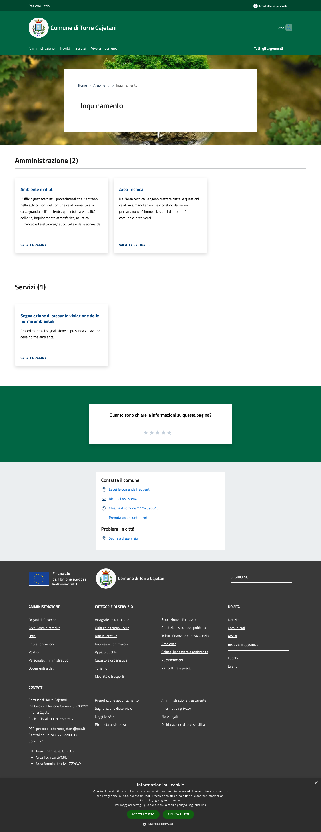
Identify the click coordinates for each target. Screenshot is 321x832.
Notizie (233, 619)
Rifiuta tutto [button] (178, 814)
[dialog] (160, 805)
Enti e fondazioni (41, 644)
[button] (160, 824)
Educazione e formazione (180, 619)
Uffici (32, 636)
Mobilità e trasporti (109, 676)
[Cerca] (287, 27)
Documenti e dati (42, 668)
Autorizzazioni (172, 660)
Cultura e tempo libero (112, 627)
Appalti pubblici (106, 652)
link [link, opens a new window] (203, 805)
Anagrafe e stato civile (112, 619)
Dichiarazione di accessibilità (183, 724)
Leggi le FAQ (104, 716)
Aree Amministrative (44, 627)
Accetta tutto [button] (143, 814)
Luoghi (233, 658)
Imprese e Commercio (111, 644)
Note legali (169, 716)
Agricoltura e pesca (176, 668)
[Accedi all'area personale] (270, 6)
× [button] (316, 783)
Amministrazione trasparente (183, 700)
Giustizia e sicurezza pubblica (183, 627)
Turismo (101, 668)
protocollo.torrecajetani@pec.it (60, 728)
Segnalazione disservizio (113, 708)
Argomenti (101, 85)
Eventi (233, 666)
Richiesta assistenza (110, 724)
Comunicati (236, 627)
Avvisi (232, 636)
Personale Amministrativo (48, 660)
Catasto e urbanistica (111, 660)
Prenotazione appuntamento (117, 700)
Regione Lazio (39, 6)
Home (82, 85)
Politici (34, 652)
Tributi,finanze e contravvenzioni (186, 635)
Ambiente (168, 643)
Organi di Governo (42, 619)
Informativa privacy (176, 708)
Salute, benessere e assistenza (184, 652)
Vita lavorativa (106, 636)
